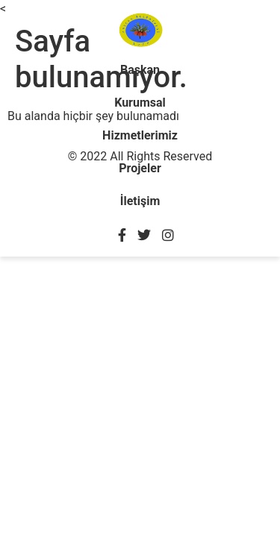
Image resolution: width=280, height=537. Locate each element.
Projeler (140, 168)
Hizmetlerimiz (140, 135)
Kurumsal (140, 102)
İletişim (140, 201)
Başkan (140, 70)
